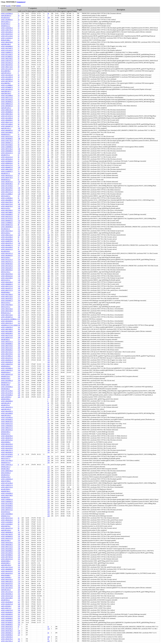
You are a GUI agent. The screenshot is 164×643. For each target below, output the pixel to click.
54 (18, 95)
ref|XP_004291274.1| (7, 423)
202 (19, 356)
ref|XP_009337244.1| (7, 309)
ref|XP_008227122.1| (7, 122)
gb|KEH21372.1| (5, 516)
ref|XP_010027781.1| (7, 30)
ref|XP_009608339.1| (7, 163)
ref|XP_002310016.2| (7, 99)
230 (19, 391)
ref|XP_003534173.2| (7, 374)
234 (48, 386)
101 (48, 134)
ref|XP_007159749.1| (7, 185)
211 (19, 339)
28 (48, 89)
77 (18, 97)
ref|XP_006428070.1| (7, 130)
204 (19, 300)
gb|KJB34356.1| (5, 497)
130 (48, 261)
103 (19, 167)
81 (18, 112)
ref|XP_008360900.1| (7, 343)
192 (19, 292)
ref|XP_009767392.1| (7, 149)
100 (19, 138)
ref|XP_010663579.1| (7, 364)
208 (19, 343)
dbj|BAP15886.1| (5, 40)
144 (48, 423)
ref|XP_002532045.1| (7, 32)
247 (48, 249)
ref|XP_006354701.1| (7, 243)
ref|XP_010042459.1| (7, 425)
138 (19, 280)
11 (18, 30)
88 (18, 224)
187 (19, 302)
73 (18, 87)
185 (48, 280)
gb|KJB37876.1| (5, 405)
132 (48, 313)
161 (48, 436)
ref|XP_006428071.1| (7, 126)
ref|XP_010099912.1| (7, 52)
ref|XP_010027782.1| (7, 140)
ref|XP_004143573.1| (7, 528)
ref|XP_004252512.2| (7, 538)
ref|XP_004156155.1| (7, 446)
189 (19, 288)
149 (48, 165)
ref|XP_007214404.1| (7, 124)
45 (18, 85)
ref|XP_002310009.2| (7, 413)
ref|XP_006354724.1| (7, 518)
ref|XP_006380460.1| (7, 138)
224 (19, 341)
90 (48, 243)
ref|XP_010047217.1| (7, 485)
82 (18, 126)
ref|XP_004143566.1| (7, 237)
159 (48, 235)
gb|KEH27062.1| (5, 491)
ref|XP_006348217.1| (7, 245)
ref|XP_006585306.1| (7, 183)
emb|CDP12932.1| (6, 415)
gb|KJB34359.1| (5, 475)
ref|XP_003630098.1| (7, 214)
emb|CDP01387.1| (6, 91)
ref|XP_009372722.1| (7, 487)
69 (48, 118)
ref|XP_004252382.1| (7, 282)
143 (48, 222)
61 (18, 65)
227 (48, 393)
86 (18, 110)
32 (18, 50)
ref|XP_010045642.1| (7, 501)
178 (48, 327)
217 (48, 479)
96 (18, 157)
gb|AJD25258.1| (5, 251)
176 (19, 352)
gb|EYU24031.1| (5, 21)
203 (19, 311)
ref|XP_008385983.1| (7, 227)
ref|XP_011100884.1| (7, 85)
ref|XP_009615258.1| (7, 169)
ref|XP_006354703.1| (7, 430)
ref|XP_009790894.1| (7, 555)
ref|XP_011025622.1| (7, 38)
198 (48, 286)
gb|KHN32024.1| (5, 372)
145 (48, 315)
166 (48, 196)
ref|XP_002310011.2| (7, 62)
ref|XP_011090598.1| (7, 198)
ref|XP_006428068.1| (7, 551)
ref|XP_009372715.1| (7, 286)
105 (48, 136)
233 (19, 374)
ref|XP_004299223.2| (7, 360)
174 (48, 263)
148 (48, 161)
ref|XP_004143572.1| (7, 358)
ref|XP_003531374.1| (7, 136)
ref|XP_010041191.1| (7, 464)
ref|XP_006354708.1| (7, 188)
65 (18, 99)
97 (18, 142)
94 (18, 144)
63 (18, 89)
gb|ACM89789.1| (6, 83)
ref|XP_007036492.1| (7, 419)
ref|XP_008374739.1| (7, 354)
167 (48, 224)
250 (19, 362)
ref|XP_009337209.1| (7, 311)
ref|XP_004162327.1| (7, 153)
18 (48, 38)
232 (19, 386)
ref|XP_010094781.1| (7, 370)
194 (48, 253)
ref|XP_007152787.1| (7, 393)
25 (18, 36)
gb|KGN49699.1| (5, 442)
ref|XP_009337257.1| (7, 341)
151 (48, 444)
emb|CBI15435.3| (6, 409)
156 (19, 270)
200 (19, 364)
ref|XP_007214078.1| (7, 553)
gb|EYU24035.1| (5, 233)
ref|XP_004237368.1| (7, 495)
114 (19, 210)
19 (48, 50)
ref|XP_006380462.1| (7, 101)
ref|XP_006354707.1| (7, 407)
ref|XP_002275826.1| (7, 294)
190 (19, 294)
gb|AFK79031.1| (5, 23)
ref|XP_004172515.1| (7, 352)
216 (19, 366)
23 (48, 36)
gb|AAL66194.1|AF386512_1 (9, 319)
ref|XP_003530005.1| (7, 368)
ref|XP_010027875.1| (7, 60)
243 (19, 376)
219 (48, 214)
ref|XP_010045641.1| (7, 479)
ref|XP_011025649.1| (7, 522)
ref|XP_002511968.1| (7, 331)
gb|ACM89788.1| (6, 71)
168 (48, 442)
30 (48, 101)
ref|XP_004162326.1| (7, 239)
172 (48, 255)
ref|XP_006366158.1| (7, 263)
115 (48, 179)
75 (48, 21)
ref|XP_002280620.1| (7, 19)
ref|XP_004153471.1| (7, 253)
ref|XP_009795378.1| (7, 440)
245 (19, 397)
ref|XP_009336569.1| (7, 321)
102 (48, 93)
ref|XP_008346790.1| (7, 436)
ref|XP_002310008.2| (7, 95)
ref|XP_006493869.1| (7, 401)
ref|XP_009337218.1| (7, 315)
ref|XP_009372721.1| (7, 192)
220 (48, 483)
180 (19, 306)
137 (48, 274)
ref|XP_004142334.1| (7, 448)
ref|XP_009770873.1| (7, 81)
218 (19, 370)
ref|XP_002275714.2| (7, 335)
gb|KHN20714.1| (5, 462)
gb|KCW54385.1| (6, 540)
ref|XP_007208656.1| (7, 56)
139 (19, 290)
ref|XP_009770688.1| (7, 212)
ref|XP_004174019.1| (7, 534)
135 (48, 229)
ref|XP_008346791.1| (7, 438)
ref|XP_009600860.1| (7, 151)
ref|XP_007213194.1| (7, 36)
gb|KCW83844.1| (6, 473)
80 (48, 157)
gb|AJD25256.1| (5, 17)
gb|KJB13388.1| (5, 468)
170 (48, 440)
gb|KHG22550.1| (5, 477)
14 (18, 93)
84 (18, 114)
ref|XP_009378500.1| (7, 210)
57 (48, 122)
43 (48, 108)
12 (48, 54)
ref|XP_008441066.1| (7, 544)
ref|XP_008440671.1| (7, 142)
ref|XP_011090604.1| (7, 222)
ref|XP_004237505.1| (7, 202)
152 (19, 261)
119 (48, 321)
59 (18, 46)
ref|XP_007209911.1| (7, 356)
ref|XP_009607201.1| (7, 110)
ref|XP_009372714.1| (7, 97)
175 (48, 333)
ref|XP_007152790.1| (7, 391)
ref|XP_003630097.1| (7, 300)
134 (48, 183)
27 (48, 110)
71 (18, 69)
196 (48, 237)
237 (48, 352)
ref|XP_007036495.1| (7, 386)
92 (18, 163)
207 (48, 473)
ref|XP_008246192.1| (7, 520)
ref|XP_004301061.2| (7, 362)
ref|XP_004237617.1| (7, 261)
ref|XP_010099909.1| (7, 147)
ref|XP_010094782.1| (7, 327)
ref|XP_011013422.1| (7, 50)
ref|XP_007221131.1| (7, 259)
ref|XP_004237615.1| (7, 216)
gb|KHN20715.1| (5, 382)
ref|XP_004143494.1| (7, 247)
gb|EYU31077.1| (5, 458)
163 (48, 329)
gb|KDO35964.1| (5, 399)
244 (19, 380)
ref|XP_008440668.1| (7, 120)
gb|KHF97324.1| (5, 376)
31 (48, 28)
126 (48, 208)
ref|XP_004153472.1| (7, 265)
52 (18, 40)
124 (19, 181)
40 (18, 75)
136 (19, 188)
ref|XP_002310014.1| (7, 89)
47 (18, 118)
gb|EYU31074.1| (5, 302)
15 (18, 28)
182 (48, 132)
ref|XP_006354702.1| (7, 444)
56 (18, 58)
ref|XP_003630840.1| (7, 514)
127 (19, 192)
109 (48, 227)
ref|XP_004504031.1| (7, 79)
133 (19, 190)
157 (48, 218)
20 (18, 26)
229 (48, 185)
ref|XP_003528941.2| (7, 380)
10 (18, 15)
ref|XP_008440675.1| (7, 167)
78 (48, 83)
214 (48, 475)
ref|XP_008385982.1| (7, 532)
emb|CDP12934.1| (6, 530)
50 (48, 30)
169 (19, 251)
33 (48, 112)
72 (18, 239)
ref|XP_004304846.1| (7, 46)
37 (48, 85)
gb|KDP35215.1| (5, 26)
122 (19, 255)
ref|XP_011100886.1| (7, 194)
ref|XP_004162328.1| (7, 542)
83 (18, 198)
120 (19, 130)
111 (48, 159)
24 (18, 19)
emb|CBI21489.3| (6, 44)
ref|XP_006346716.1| (7, 181)
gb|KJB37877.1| (5, 173)
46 (48, 32)
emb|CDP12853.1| (6, 108)
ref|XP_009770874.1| (7, 557)
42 (48, 188)
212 (48, 296)
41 (48, 95)
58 (48, 77)
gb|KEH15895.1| (5, 432)
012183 (8, 5)
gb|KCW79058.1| (6, 481)
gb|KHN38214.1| (5, 179)
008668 (18, 5)
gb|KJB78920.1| (5, 339)
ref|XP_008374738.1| (7, 345)
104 (48, 17)
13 (18, 34)
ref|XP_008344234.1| (7, 276)
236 (48, 503)
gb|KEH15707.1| (5, 434)
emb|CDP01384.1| (6, 93)
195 (19, 345)
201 (19, 329)
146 (19, 200)
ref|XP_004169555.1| (7, 507)
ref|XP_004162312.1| (7, 249)
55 (48, 200)
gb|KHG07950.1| (5, 378)
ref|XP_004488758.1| (7, 241)
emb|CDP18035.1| (6, 15)
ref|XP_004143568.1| (7, 144)
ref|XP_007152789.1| (7, 503)
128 (48, 175)
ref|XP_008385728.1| (7, 421)
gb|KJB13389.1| (5, 384)
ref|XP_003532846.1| (7, 132)
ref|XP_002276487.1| (7, 48)
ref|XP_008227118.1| (7, 67)
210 (48, 290)
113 (48, 425)
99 (48, 73)
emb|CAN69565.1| (6, 397)
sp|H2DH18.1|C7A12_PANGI (9, 325)
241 (48, 358)
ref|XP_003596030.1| (7, 161)
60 (18, 81)
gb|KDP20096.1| (5, 292)
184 (19, 315)
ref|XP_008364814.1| (7, 190)
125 (19, 263)
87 (18, 155)
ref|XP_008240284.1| (7, 350)
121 (48, 220)
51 (18, 42)
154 (48, 177)
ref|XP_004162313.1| (7, 157)
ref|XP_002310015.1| (7, 75)
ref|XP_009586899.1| (7, 112)
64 (18, 106)
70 (18, 122)
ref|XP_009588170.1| (7, 224)
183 (19, 309)
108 (19, 208)
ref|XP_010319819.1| (7, 417)
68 (18, 124)
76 (48, 79)
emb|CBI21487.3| (6, 403)
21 (48, 26)
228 (48, 395)
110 (48, 169)
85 (48, 163)
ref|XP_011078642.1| (7, 13)
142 (19, 206)
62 (48, 142)
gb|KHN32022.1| (5, 366)
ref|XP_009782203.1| (7, 159)
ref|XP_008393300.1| (7, 333)
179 (48, 268)
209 (19, 331)
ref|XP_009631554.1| (7, 235)
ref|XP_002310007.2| (7, 77)
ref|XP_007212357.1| (7, 69)
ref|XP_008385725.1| (7, 337)
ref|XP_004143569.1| (7, 548)
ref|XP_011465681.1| (7, 456)
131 (19, 272)
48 (48, 48)
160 (48, 362)
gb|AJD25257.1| (5, 229)
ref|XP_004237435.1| (7, 231)
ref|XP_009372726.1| (7, 296)
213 (19, 323)
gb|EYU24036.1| (5, 257)
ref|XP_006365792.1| (7, 206)
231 (19, 368)
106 (19, 253)
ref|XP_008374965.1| (7, 329)
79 (48, 71)
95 (48, 91)
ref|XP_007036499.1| (7, 505)
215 (19, 304)
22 (18, 83)
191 (48, 452)
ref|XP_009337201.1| (7, 323)
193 (48, 241)
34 (48, 114)
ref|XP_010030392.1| (7, 28)
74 (18, 171)
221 (48, 384)
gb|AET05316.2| (5, 512)
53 (18, 159)
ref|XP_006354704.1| (7, 274)
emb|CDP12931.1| (6, 128)
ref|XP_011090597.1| (7, 171)
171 (19, 284)
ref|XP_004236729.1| (7, 34)
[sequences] (21, 2)
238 (48, 516)
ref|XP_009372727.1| (7, 290)
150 (48, 198)
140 (48, 265)
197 (48, 239)
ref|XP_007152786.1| (7, 483)
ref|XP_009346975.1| (7, 317)
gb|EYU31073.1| (5, 280)
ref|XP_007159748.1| (7, 454)
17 (18, 48)
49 (48, 34)
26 (18, 44)
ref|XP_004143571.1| (7, 288)
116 (19, 220)
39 (18, 23)
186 (48, 272)
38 (48, 44)
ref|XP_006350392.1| (7, 452)
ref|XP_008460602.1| (7, 284)
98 (18, 202)
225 (48, 493)
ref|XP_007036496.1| (7, 395)
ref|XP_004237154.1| (7, 204)
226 (48, 495)
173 (19, 298)
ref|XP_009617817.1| (7, 450)
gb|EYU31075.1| (5, 306)
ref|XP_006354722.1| (7, 175)
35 (48, 75)
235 (48, 501)
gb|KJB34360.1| (5, 389)
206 (19, 348)
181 (48, 257)
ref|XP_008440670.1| (7, 220)
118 (19, 151)
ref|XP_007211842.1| (7, 54)
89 (18, 120)
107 (19, 222)
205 (48, 462)
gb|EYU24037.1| (5, 196)
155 (48, 448)
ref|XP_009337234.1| (7, 348)
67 (48, 60)
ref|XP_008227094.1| (7, 58)
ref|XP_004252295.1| (7, 268)
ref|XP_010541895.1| (7, 493)
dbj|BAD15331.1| (6, 313)
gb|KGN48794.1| (5, 526)
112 (19, 212)
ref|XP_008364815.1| (7, 106)
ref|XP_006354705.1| (7, 298)
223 (48, 364)
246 (48, 247)
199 (48, 282)
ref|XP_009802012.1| (7, 103)
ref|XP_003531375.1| (7, 165)
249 (48, 380)
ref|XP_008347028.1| (7, 42)
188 (48, 276)
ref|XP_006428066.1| (7, 200)
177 (48, 337)
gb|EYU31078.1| (5, 208)
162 (48, 438)
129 (48, 140)
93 (48, 116)
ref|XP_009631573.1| (7, 427)
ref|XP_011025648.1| (7, 524)
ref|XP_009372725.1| (7, 546)
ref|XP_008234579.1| (7, 65)
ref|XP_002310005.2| (7, 118)
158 (19, 243)
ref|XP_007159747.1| (7, 116)
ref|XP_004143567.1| (7, 411)
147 (19, 233)
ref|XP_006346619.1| (7, 255)
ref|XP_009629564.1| (7, 270)
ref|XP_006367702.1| (7, 177)
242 (19, 378)
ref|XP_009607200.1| (7, 114)
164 (48, 216)
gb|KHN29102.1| (5, 134)
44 (48, 106)
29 (18, 77)
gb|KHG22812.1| (5, 466)
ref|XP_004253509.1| (7, 278)
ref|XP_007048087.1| (7, 87)
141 (48, 309)
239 (19, 384)
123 (19, 268)
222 (19, 354)
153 (19, 231)
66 (18, 56)
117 (48, 171)
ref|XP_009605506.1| (7, 471)
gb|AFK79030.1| (5, 489)
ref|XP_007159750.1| (7, 218)
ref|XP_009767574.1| (7, 510)
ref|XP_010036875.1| (7, 499)
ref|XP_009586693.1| (7, 536)
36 (48, 13)
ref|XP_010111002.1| (7, 460)
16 (18, 32)
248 (48, 391)
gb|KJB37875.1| (5, 155)
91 (48, 245)
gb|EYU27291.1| (5, 272)
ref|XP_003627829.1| (7, 304)
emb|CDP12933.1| (6, 73)
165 (19, 128)
